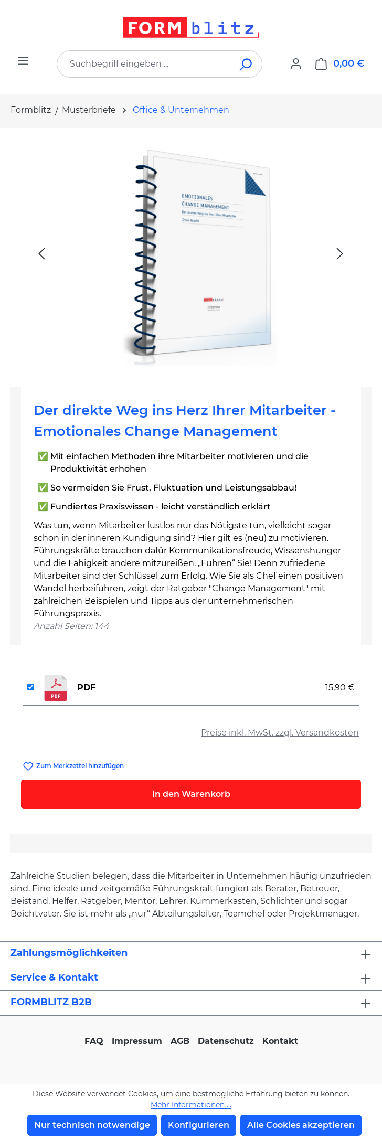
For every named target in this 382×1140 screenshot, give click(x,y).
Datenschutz (226, 1041)
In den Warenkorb (191, 794)
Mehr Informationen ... (191, 1105)
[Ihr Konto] (296, 63)
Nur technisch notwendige (92, 1125)
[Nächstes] (340, 253)
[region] (191, 253)
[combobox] (144, 64)
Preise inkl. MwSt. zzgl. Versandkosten (280, 733)
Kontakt (280, 1041)
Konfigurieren (198, 1125)
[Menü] (23, 60)
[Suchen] (246, 64)
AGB (180, 1041)
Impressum (137, 1041)
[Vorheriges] (41, 253)
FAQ (93, 1041)
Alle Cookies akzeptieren (301, 1125)
